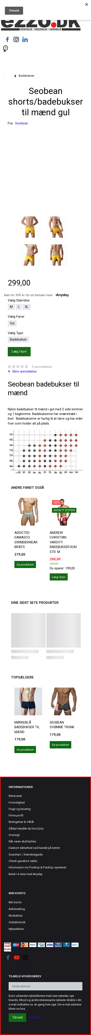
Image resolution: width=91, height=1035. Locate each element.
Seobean (21, 123)
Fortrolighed (17, 802)
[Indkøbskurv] (45, 50)
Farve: (16, 317)
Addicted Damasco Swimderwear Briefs (26, 540)
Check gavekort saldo (23, 861)
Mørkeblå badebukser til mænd (27, 727)
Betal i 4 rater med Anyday (25, 874)
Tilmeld (17, 1017)
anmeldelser (42, 367)
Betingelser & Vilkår (21, 822)
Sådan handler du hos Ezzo (26, 828)
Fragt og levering (20, 809)
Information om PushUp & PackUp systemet (37, 867)
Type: (16, 333)
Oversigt (14, 835)
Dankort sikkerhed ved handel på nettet (34, 848)
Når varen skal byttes (22, 841)
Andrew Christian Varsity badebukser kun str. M (63, 542)
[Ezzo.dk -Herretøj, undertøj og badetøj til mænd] (40, 23)
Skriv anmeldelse (24, 371)
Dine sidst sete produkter (35, 603)
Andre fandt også (27, 488)
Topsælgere (22, 677)
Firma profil (16, 815)
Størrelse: (19, 300)
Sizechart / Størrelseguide (26, 854)
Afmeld (35, 1017)
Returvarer (15, 796)
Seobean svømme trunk (62, 724)
